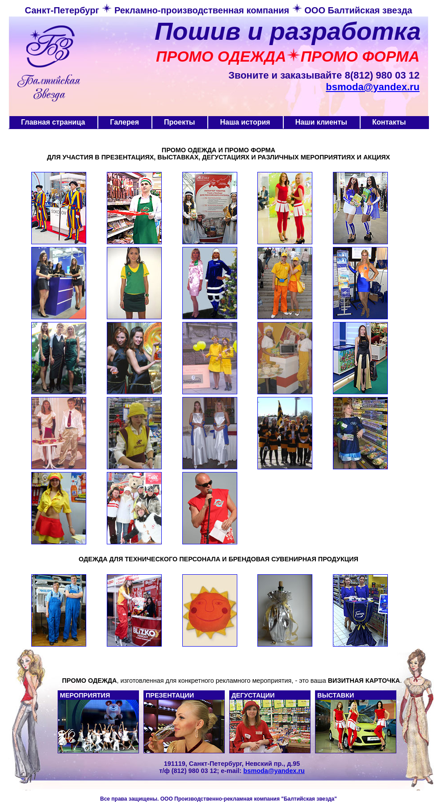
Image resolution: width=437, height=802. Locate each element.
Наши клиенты (321, 122)
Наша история (245, 122)
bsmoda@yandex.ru (373, 86)
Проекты (179, 122)
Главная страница (53, 122)
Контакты (389, 122)
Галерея (124, 122)
